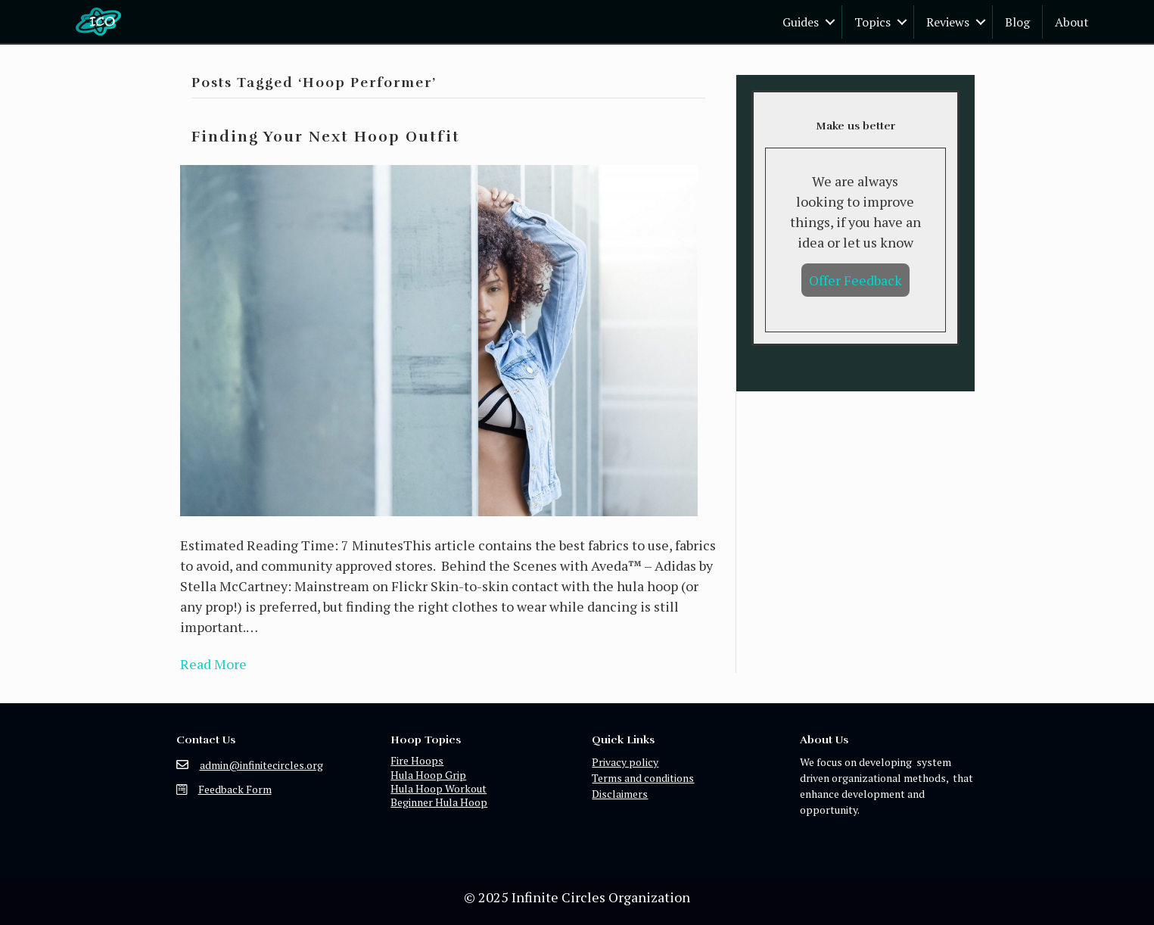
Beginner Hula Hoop (438, 802)
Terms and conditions (643, 778)
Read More (213, 664)
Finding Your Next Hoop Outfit (325, 137)
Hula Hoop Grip (428, 775)
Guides (800, 22)
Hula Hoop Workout (438, 788)
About (1072, 22)
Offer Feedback (855, 280)
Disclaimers (620, 793)
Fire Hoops (416, 760)
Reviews (947, 22)
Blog (1017, 22)
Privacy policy (625, 762)
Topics (872, 22)
